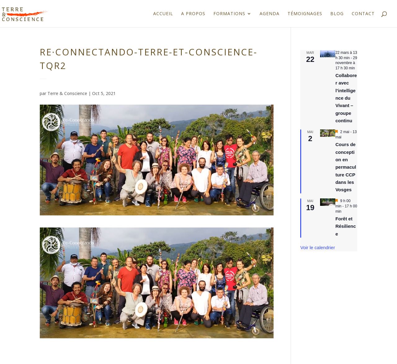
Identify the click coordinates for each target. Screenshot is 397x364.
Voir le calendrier (317, 247)
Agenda (269, 13)
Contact (363, 13)
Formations (229, 13)
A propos (193, 13)
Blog (337, 13)
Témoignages (305, 13)
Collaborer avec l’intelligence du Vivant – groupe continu (346, 98)
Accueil (163, 13)
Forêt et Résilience (345, 226)
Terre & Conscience (67, 93)
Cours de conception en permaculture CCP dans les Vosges (345, 167)
